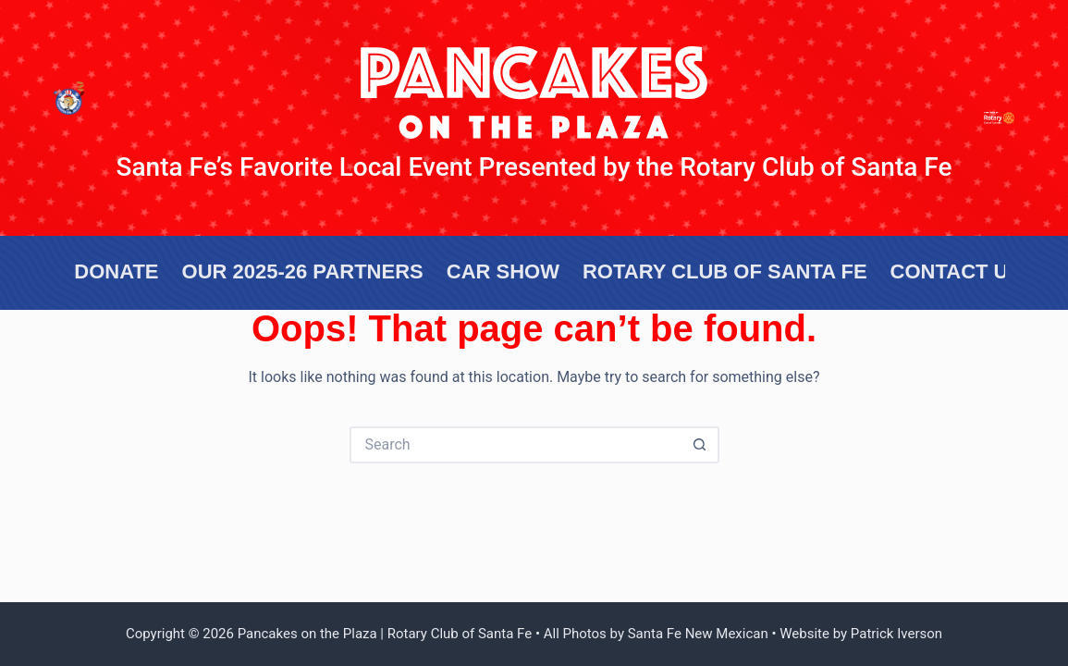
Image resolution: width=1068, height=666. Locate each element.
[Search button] (700, 444)
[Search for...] (516, 444)
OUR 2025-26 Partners (303, 271)
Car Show (503, 271)
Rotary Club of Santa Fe (725, 271)
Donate (116, 271)
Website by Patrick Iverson (861, 633)
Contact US (956, 271)
